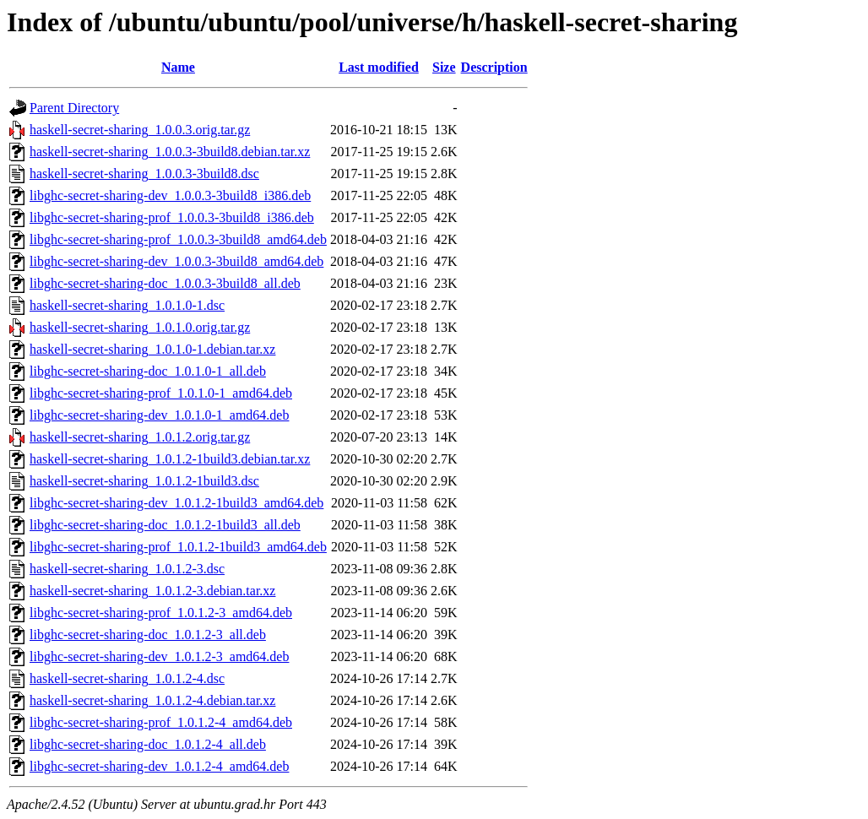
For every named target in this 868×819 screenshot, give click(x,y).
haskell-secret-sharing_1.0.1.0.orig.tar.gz (140, 327)
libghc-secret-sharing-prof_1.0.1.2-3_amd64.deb (161, 612)
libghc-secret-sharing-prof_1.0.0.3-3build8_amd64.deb (178, 239)
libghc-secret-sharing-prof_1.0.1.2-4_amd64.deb (161, 722)
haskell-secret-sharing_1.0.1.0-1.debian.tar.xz (152, 349)
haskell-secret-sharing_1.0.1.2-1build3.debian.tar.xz (170, 459)
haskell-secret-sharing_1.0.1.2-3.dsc (127, 568)
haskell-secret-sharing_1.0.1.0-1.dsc (127, 305)
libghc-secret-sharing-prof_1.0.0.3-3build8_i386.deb (172, 217)
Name (178, 67)
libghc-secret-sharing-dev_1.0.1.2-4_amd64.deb (159, 766)
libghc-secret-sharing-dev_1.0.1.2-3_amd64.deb (159, 656)
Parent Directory (74, 107)
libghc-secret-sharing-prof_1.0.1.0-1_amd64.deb (161, 393)
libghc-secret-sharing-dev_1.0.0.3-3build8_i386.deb (170, 195)
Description (494, 67)
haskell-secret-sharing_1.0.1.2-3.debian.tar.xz (152, 590)
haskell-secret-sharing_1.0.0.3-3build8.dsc (144, 173)
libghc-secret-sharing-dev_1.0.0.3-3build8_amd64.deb (176, 261)
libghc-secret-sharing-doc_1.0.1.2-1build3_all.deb (165, 525)
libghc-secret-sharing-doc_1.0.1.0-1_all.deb (148, 371)
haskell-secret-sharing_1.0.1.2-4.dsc (127, 678)
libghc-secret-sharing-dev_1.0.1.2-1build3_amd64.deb (176, 503)
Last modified (379, 67)
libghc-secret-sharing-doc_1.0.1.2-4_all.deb (148, 744)
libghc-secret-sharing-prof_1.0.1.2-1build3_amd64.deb (178, 547)
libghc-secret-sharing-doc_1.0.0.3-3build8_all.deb (165, 283)
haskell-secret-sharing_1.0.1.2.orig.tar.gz (140, 437)
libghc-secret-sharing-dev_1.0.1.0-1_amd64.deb (159, 415)
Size (444, 67)
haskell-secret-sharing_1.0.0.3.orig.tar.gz (140, 129)
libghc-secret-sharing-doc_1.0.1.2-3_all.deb (148, 634)
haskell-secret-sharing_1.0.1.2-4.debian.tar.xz (152, 700)
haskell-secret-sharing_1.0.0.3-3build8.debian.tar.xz (170, 151)
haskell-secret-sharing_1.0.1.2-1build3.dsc (144, 481)
